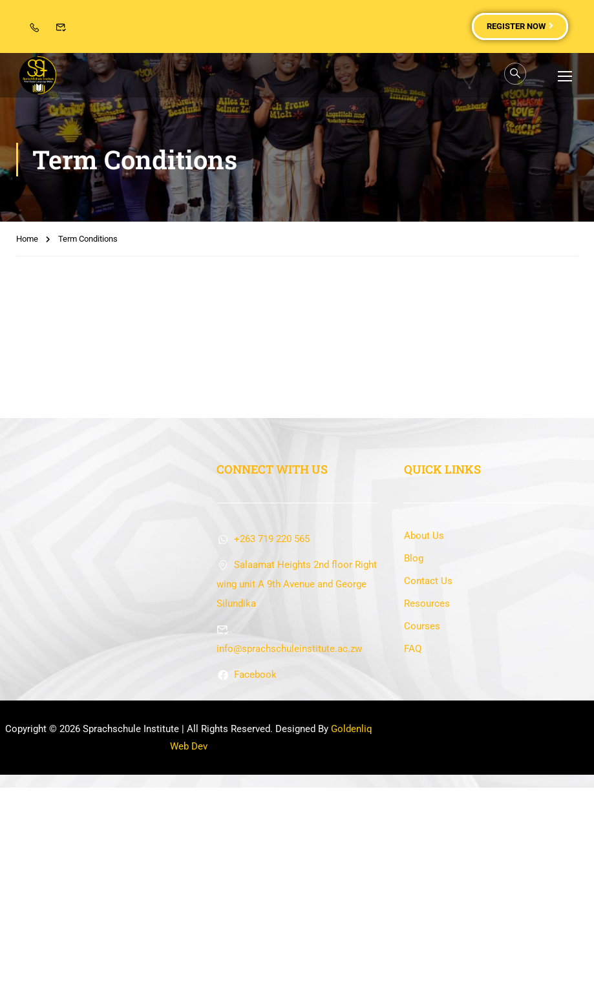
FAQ (412, 858)
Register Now (520, 26)
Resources (427, 813)
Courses (422, 835)
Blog (413, 767)
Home (27, 241)
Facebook (247, 884)
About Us (424, 745)
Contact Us (428, 790)
